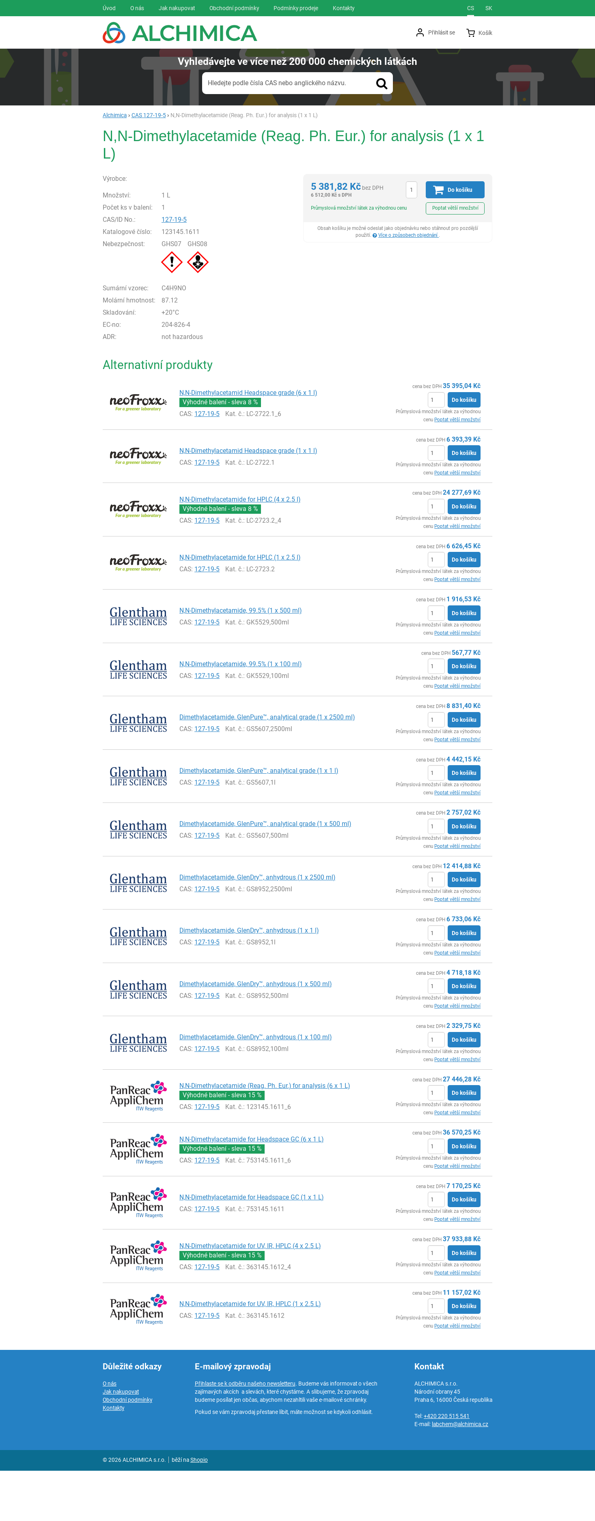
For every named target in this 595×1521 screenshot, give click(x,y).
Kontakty (113, 1458)
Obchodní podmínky (127, 1450)
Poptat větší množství (455, 208)
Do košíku (464, 449)
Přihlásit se (441, 32)
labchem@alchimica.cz (460, 1474)
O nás (109, 1434)
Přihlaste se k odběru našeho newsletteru (245, 1434)
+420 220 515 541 (447, 1466)
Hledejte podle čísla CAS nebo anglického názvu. (277, 83)
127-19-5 (191, 270)
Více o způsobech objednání (408, 235)
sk (488, 8)
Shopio (199, 1510)
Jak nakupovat (121, 1442)
